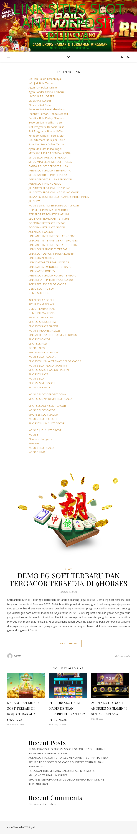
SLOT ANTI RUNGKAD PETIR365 (49, 218)
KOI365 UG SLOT (39, 387)
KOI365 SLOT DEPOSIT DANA (47, 394)
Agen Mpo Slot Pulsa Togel (45, 148)
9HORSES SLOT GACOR (43, 326)
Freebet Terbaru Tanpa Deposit (48, 113)
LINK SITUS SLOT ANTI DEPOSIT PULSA (68, 22)
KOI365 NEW (37, 348)
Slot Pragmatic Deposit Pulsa (46, 127)
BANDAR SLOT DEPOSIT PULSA (48, 166)
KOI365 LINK (37, 452)
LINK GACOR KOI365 (42, 271)
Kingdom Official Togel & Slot (46, 135)
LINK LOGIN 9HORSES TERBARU (49, 249)
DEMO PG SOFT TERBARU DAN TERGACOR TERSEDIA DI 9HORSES (69, 579)
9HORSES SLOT (38, 374)
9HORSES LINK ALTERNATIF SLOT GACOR (55, 361)
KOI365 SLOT (37, 378)
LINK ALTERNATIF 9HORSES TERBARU (53, 335)
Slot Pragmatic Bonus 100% (46, 131)
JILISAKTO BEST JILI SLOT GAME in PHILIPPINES (59, 196)
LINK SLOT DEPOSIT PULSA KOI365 (51, 253)
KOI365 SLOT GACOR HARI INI (48, 365)
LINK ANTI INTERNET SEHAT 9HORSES (53, 240)
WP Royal (29, 827)
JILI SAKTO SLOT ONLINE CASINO (49, 188)
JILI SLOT (34, 201)
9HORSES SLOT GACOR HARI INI (49, 370)
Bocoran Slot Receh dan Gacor (47, 109)
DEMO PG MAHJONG (42, 313)
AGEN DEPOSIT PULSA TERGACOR (50, 179)
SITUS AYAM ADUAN (41, 304)
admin (18, 656)
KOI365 (33, 434)
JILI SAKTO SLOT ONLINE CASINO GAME (54, 192)
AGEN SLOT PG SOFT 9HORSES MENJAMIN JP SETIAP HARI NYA (109, 708)
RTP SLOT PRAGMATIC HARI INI (49, 214)
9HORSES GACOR (39, 339)
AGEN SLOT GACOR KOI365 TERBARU (52, 275)
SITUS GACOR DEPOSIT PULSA (48, 175)
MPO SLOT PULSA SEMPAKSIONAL (50, 153)
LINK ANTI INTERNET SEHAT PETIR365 (53, 245)
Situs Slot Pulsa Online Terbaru (47, 144)
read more (68, 643)
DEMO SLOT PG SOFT (42, 288)
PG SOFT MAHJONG (41, 317)
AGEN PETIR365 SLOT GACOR (47, 284)
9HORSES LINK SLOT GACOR (47, 423)
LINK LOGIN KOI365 (41, 258)
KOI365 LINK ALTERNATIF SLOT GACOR (54, 205)
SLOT (68, 569)
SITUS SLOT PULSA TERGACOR (48, 157)
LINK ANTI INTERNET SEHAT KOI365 (52, 236)
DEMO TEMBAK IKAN (42, 308)
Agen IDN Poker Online (43, 87)
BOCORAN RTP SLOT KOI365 (47, 223)
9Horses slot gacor (40, 439)
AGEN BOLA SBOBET (42, 300)
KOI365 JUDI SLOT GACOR (45, 430)
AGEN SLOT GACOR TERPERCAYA (49, 170)
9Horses (34, 443)
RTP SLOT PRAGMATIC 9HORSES (49, 210)
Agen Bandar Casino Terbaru (46, 92)
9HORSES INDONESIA (42, 322)
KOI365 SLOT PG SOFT (43, 419)
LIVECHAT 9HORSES (41, 96)
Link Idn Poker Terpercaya (45, 78)
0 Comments (122, 656)
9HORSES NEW (38, 343)
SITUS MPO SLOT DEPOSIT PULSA (50, 161)
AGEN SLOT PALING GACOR (46, 183)
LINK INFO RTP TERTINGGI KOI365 (51, 279)
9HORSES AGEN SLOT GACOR (47, 405)
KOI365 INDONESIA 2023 (44, 330)
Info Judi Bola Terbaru (42, 83)
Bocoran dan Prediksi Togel (45, 122)
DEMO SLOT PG (39, 293)
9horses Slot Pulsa (40, 105)
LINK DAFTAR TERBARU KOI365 (49, 262)
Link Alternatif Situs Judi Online (47, 140)
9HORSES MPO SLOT (42, 383)
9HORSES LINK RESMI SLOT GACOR (51, 398)
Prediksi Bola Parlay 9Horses (46, 118)
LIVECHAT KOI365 (40, 100)
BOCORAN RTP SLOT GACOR (47, 227)
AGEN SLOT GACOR (41, 231)
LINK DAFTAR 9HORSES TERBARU (50, 266)
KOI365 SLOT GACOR (42, 356)
